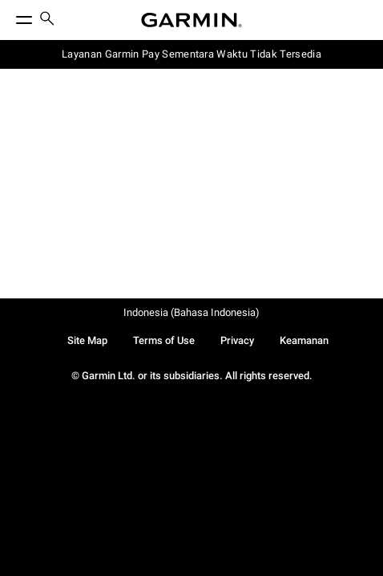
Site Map (87, 340)
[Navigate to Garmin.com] (191, 20)
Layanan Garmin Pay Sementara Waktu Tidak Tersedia (191, 54)
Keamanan (304, 340)
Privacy (237, 340)
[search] (47, 20)
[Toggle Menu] (9, 16)
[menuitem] (47, 20)
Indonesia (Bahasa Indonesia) (191, 312)
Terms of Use (164, 340)
